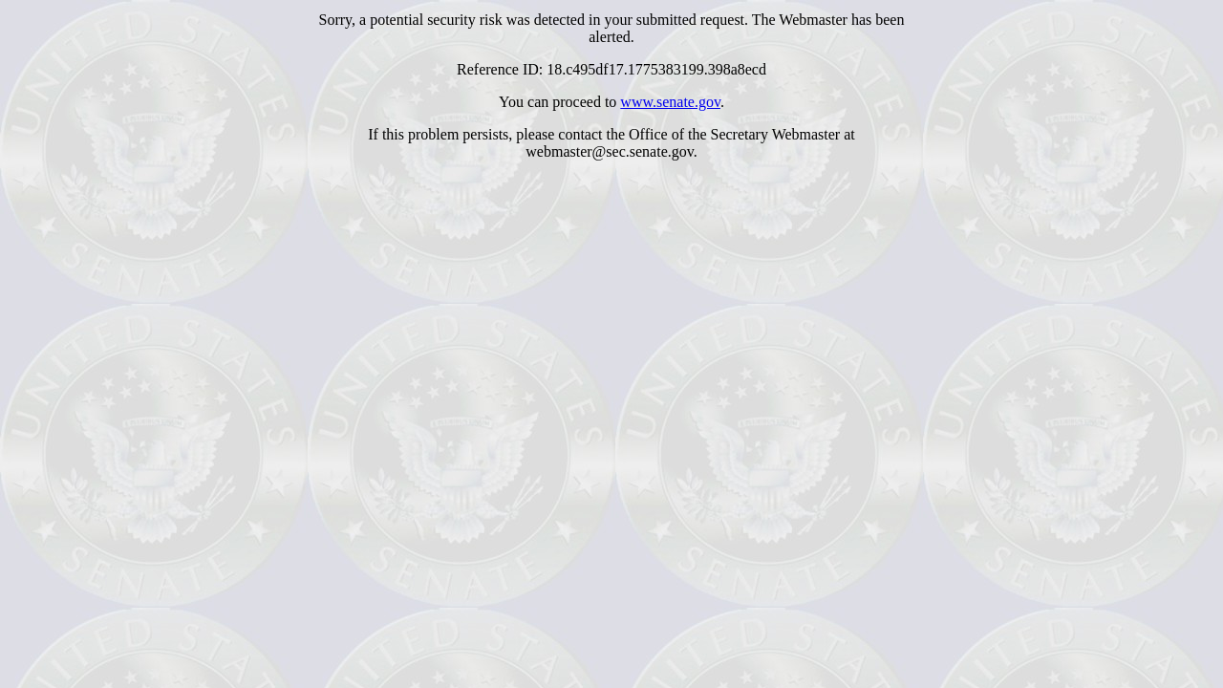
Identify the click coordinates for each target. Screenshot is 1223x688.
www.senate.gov (670, 102)
